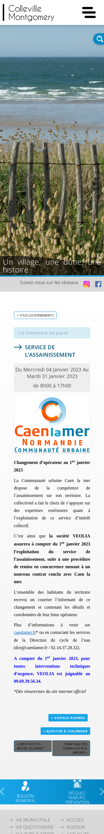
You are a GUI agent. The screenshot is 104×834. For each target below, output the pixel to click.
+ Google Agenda (68, 718)
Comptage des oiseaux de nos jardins (75, 748)
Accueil (75, 820)
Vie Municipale (33, 820)
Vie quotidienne (35, 827)
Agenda (76, 827)
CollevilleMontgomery (31, 12)
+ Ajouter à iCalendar (65, 731)
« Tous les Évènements (35, 315)
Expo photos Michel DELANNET (30, 746)
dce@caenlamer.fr (31, 647)
